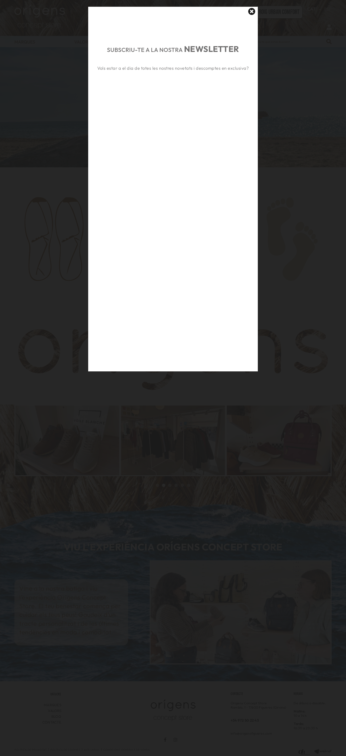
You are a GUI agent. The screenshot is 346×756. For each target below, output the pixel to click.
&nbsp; (173, 94)
